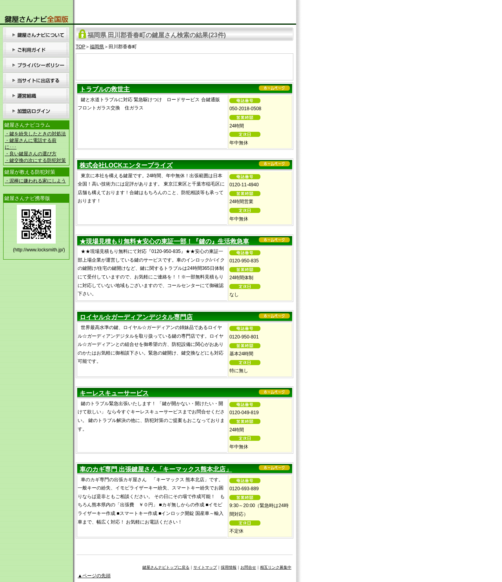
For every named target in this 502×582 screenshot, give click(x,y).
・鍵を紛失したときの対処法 (35, 133)
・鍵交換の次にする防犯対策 (35, 160)
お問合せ (248, 567)
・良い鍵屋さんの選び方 (30, 153)
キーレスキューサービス (114, 393)
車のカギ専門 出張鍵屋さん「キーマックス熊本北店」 (156, 469)
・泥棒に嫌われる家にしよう (35, 181)
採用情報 (228, 567)
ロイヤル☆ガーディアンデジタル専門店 (136, 317)
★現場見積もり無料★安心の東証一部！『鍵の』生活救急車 (164, 241)
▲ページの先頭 (94, 575)
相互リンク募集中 (275, 567)
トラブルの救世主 (105, 89)
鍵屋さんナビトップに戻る (165, 567)
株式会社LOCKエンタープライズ (126, 165)
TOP (80, 46)
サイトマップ (205, 567)
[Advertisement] (184, 65)
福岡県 (97, 46)
